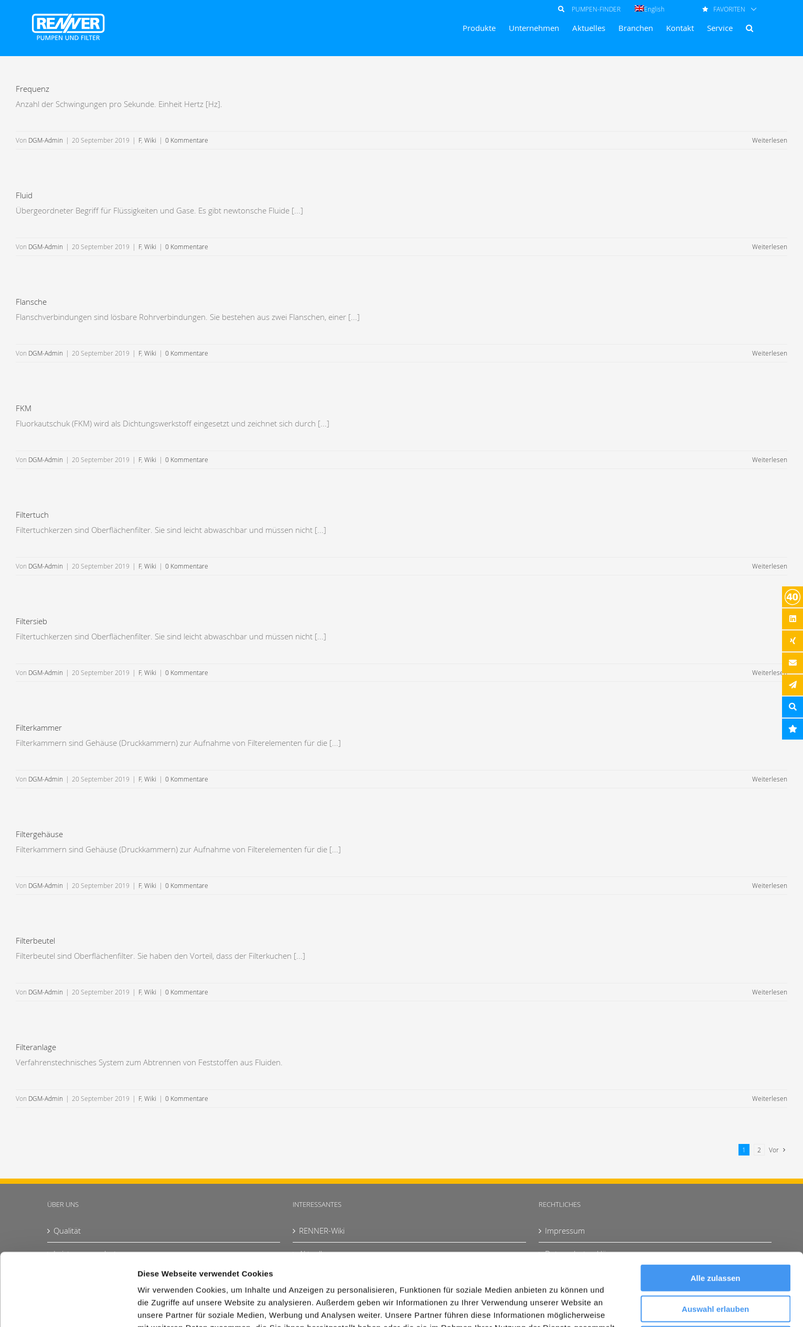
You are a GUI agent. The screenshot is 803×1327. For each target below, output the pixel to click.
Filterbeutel (35, 940)
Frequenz (32, 88)
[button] (749, 28)
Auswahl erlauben (715, 1240)
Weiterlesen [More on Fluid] (769, 246)
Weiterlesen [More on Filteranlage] (769, 1098)
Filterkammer (39, 727)
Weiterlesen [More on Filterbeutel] (769, 992)
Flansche (31, 301)
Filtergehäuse (39, 834)
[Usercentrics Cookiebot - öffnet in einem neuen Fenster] (68, 1306)
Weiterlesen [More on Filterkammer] (769, 779)
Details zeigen (557, 1306)
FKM (23, 408)
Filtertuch (32, 514)
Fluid (24, 195)
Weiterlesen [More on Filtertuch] (769, 566)
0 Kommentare (186, 140)
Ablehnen (715, 1271)
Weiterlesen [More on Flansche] (769, 353)
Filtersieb (31, 621)
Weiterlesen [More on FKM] (769, 459)
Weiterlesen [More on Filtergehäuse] (769, 885)
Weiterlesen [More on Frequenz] (769, 140)
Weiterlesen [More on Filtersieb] (769, 672)
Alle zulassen (715, 1209)
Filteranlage (36, 1047)
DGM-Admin (45, 140)
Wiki (150, 140)
